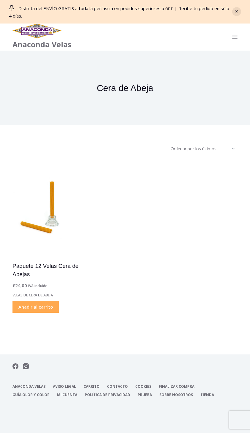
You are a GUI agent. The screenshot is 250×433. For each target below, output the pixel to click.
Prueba (145, 395)
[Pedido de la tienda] (204, 149)
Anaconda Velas (41, 44)
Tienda (207, 395)
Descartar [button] (236, 11)
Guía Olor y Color (31, 395)
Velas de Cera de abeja (32, 295)
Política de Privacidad (107, 395)
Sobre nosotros (176, 395)
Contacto (117, 386)
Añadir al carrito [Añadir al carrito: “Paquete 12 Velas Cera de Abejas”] (35, 307)
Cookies (143, 386)
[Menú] (235, 37)
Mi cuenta (67, 395)
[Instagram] (26, 366)
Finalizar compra (176, 386)
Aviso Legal (64, 386)
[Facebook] (15, 366)
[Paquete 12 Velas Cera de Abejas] (46, 208)
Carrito (92, 386)
